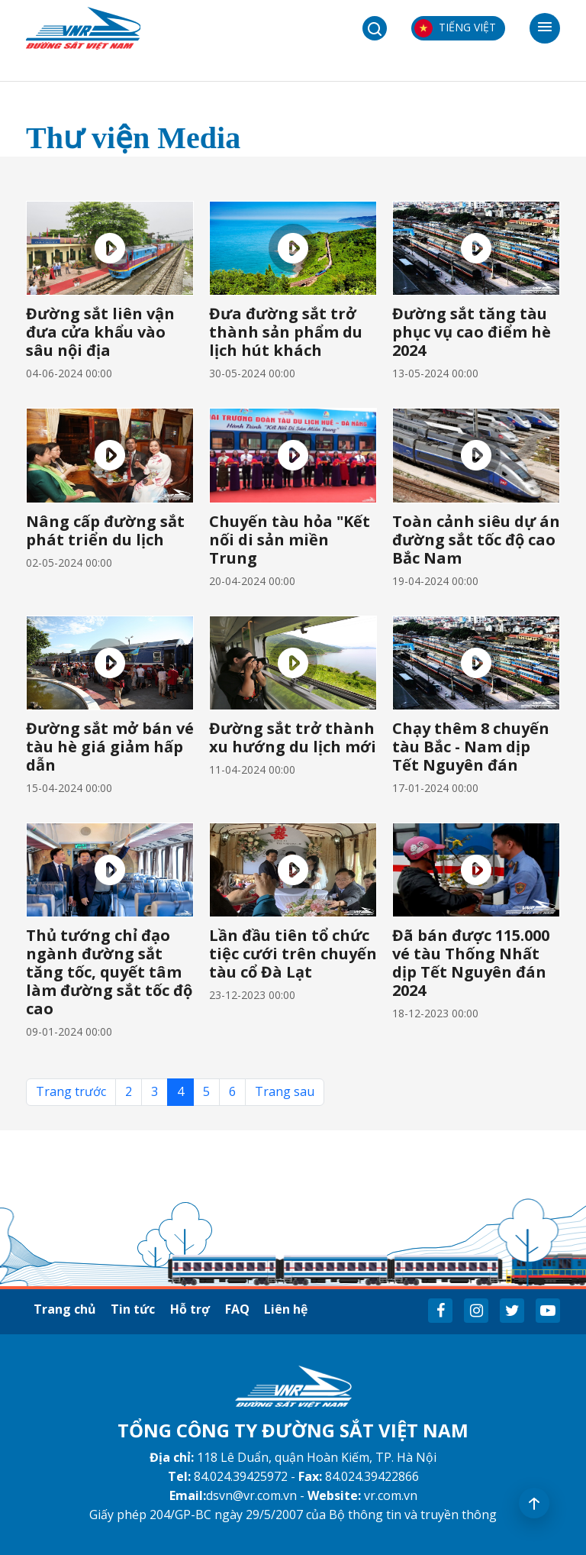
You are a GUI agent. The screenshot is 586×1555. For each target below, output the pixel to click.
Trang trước (71, 1091)
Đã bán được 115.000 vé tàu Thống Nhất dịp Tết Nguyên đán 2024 (470, 963)
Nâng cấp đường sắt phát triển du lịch (105, 530)
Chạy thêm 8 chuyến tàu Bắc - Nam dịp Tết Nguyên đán (470, 746)
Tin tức (133, 1309)
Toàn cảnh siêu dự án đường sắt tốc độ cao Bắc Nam (476, 539)
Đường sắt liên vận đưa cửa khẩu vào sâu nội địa (100, 331)
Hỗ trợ (191, 1309)
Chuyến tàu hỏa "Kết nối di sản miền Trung (289, 539)
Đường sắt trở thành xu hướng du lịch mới (292, 737)
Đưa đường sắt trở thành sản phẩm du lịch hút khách (285, 331)
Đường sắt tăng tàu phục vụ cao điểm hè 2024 (471, 331)
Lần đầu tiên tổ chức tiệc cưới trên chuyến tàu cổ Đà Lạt (293, 953)
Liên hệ (287, 1309)
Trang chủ (65, 1309)
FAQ (238, 1309)
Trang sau (284, 1091)
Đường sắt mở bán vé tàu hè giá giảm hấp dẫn (110, 746)
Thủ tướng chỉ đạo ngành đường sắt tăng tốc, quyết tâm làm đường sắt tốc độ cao (109, 972)
